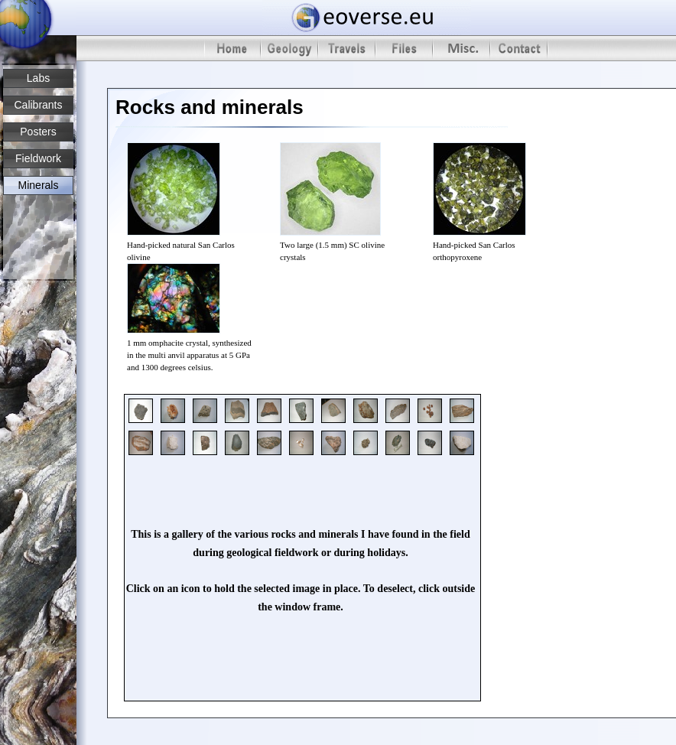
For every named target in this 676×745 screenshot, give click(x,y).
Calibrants (38, 105)
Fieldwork (38, 158)
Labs (38, 78)
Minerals (38, 185)
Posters (38, 131)
